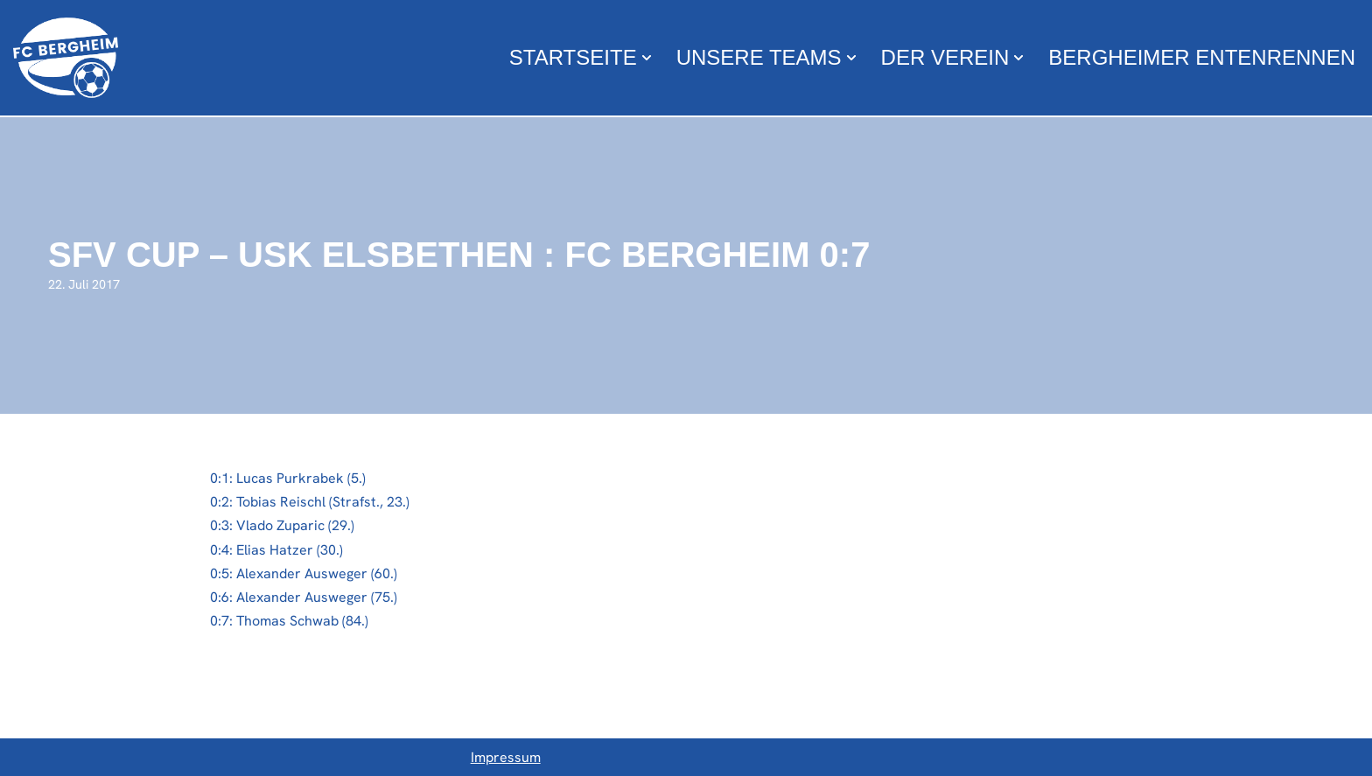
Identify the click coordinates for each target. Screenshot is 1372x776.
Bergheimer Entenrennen (1201, 57)
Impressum (506, 757)
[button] (646, 57)
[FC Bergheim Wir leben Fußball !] (65, 58)
